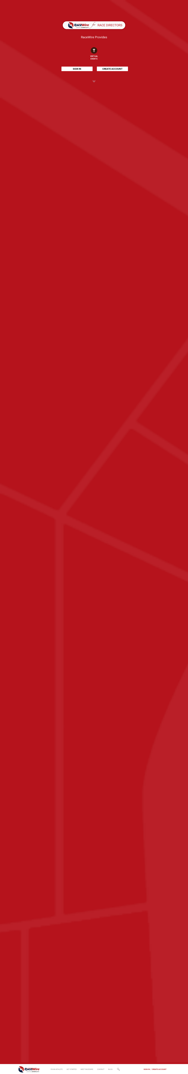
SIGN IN (77, 68)
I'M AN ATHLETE (57, 1069)
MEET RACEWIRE (87, 1069)
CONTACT (100, 1069)
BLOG (110, 1069)
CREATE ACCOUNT (112, 68)
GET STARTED (72, 1069)
